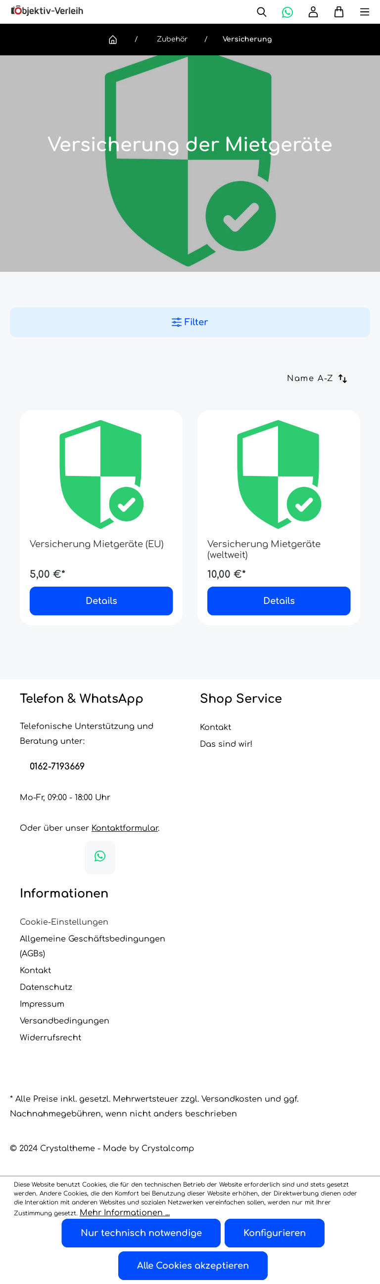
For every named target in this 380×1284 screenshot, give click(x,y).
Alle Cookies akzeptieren (193, 1266)
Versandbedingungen (64, 1021)
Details (101, 601)
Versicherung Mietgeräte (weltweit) (264, 549)
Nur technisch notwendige (141, 1233)
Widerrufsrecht (50, 1037)
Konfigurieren (274, 1233)
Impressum (42, 1004)
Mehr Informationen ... (125, 1212)
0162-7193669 (57, 766)
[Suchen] (262, 11)
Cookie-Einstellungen (64, 922)
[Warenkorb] (335, 11)
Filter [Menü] (190, 322)
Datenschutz (46, 987)
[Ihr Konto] (313, 11)
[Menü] (357, 11)
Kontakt (215, 727)
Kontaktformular (125, 828)
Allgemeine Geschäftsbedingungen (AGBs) (92, 946)
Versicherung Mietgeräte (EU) (97, 544)
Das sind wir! (226, 744)
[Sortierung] (323, 378)
